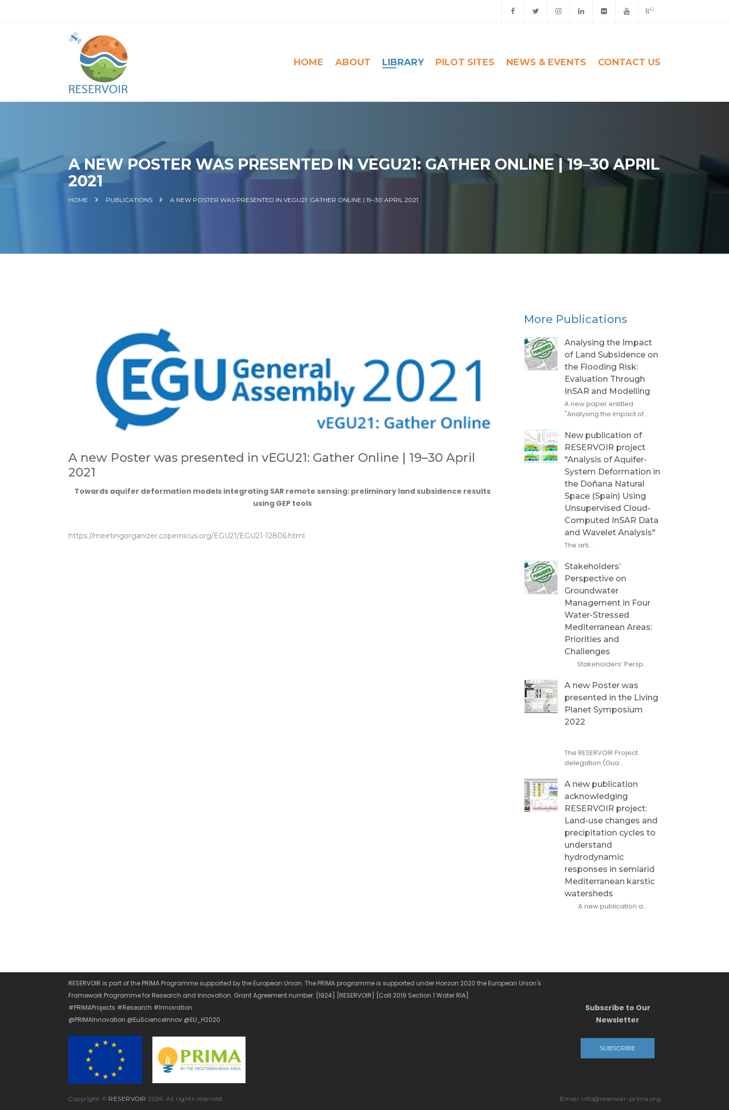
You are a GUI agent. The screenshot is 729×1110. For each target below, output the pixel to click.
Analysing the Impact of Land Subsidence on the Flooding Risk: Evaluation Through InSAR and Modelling (611, 367)
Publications (129, 200)
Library (403, 62)
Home (308, 62)
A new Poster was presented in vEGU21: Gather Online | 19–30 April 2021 (294, 200)
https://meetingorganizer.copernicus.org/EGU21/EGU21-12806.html (186, 535)
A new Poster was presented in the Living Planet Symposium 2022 (611, 704)
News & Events (546, 62)
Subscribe (617, 1048)
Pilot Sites (465, 62)
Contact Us (629, 62)
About (353, 62)
